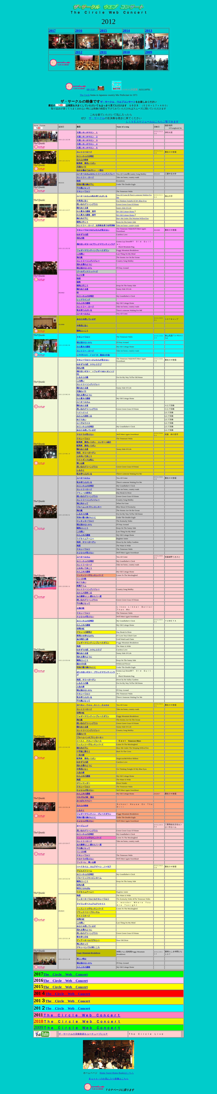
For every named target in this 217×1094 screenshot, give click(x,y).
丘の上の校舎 (82, 160)
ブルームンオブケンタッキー (89, 507)
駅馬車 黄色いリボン (86, 163)
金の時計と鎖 (82, 639)
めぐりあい (81, 419)
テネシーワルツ (83, 191)
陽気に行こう (82, 222)
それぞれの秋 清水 (85, 797)
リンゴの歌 (81, 579)
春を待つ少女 (82, 937)
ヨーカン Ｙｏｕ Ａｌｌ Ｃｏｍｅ (93, 705)
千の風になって (83, 188)
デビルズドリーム (84, 871)
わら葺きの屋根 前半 (86, 211)
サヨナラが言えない (85, 434)
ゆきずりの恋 (82, 234)
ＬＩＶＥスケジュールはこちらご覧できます (152, 121)
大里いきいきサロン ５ (87, 148)
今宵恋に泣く (82, 325)
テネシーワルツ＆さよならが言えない (93, 230)
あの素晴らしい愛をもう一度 (89, 596)
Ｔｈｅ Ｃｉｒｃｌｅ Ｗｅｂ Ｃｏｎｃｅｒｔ (81, 1015)
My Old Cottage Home (125, 215)
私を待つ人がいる (84, 310)
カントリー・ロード (85, 177)
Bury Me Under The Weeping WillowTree (132, 218)
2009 (148, 52)
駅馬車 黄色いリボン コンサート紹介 (94, 442)
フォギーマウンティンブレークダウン (93, 250)
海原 (79, 546)
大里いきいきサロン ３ (87, 140)
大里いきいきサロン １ (87, 132)
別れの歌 (80, 238)
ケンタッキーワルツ (85, 521)
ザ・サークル (97, 118)
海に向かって (82, 944)
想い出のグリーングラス (87, 496)
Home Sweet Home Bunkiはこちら (117, 1073)
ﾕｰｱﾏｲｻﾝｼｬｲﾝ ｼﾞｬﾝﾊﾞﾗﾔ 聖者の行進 (93, 355)
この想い (80, 254)
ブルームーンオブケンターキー (90, 737)
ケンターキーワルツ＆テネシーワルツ (93, 899)
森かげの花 (81, 664)
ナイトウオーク (83, 916)
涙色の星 (80, 885)
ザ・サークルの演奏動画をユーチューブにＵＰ (83, 1034)
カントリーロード (84, 152)
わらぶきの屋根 (83, 303)
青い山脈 (80, 463)
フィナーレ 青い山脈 (86, 862)
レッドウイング (83, 299)
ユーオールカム (83, 314)
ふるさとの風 (82, 377)
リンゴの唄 (81, 852)
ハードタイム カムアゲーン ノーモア (94, 866)
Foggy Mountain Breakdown (88, 953)
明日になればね (83, 888)
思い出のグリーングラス (87, 204)
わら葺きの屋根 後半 (86, 215)
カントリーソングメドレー (88, 261)
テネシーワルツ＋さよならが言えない (93, 360)
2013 (148, 30)
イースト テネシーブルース (89, 741)
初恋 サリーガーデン (86, 453)
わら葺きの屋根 (83, 347)
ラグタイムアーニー (85, 538)
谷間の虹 (80, 628)
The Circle (85, 95)
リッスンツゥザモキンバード (89, 838)
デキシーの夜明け (84, 493)
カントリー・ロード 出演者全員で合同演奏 (96, 225)
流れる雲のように (84, 264)
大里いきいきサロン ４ (87, 144)
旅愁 (79, 282)
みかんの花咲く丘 (84, 416)
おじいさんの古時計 (85, 156)
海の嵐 (79, 257)
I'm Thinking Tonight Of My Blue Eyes (131, 201)
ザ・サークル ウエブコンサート (117, 102)
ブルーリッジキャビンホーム (89, 878)
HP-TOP (81, 89)
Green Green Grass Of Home (127, 204)
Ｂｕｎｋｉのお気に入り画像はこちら (109, 1078)
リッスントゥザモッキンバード (90, 909)
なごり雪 (80, 275)
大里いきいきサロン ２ (87, 137)
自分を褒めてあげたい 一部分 (90, 170)
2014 (126, 30)
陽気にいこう (82, 331)
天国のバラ (81, 167)
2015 (103, 30)
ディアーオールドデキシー (88, 940)
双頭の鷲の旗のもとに (86, 517)
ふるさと (80, 470)
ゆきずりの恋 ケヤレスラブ (89, 364)
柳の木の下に (82, 218)
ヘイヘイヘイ (82, 412)
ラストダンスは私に (85, 460)
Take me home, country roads (127, 225)
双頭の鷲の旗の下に (85, 184)
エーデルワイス (83, 423)
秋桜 (79, 181)
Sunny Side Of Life (123, 208)
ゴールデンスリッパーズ (87, 271)
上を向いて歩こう (84, 456)
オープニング (82, 826)
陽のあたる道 (82, 208)
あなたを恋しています (86, 319)
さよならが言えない (85, 821)
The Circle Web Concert (65, 974)
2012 (78, 52)
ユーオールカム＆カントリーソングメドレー (96, 174)
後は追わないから (84, 268)
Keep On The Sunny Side (126, 222)
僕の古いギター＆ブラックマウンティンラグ (96, 244)
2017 (52, 30)
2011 (103, 52)
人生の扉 (80, 687)
